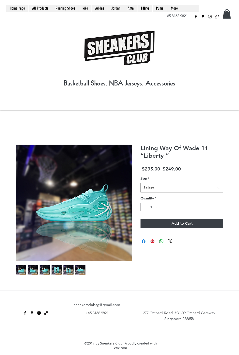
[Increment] (158, 207)
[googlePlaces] (202, 16)
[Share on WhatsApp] (161, 241)
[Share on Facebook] (143, 241)
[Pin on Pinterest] (152, 241)
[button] (227, 14)
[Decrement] (144, 207)
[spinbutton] (151, 207)
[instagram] (209, 16)
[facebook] (195, 16)
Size (145, 179)
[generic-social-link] (216, 16)
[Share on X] (170, 241)
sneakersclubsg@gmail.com (97, 304)
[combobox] (182, 188)
